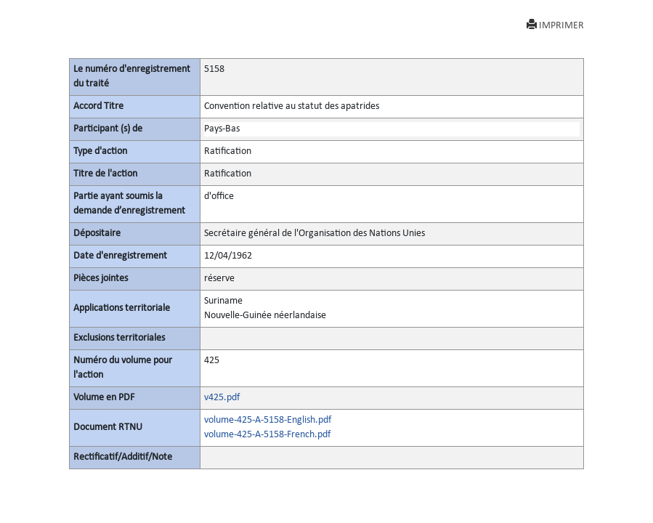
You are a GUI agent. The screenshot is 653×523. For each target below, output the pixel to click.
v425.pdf (222, 397)
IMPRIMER (555, 25)
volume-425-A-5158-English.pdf (267, 420)
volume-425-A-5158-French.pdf (267, 434)
